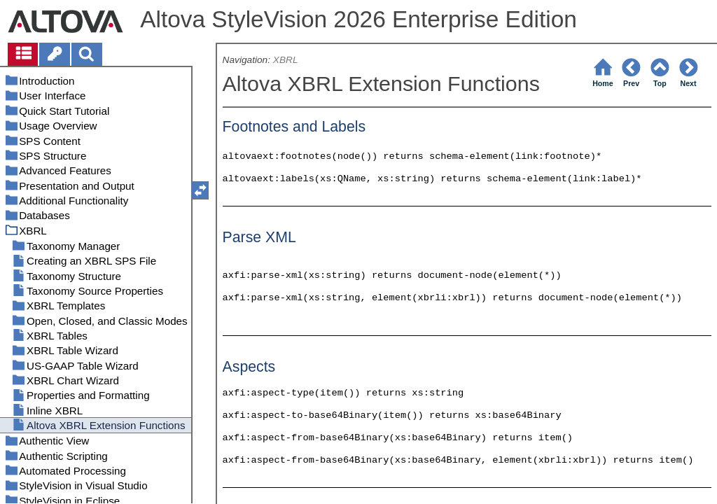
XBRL (285, 60)
